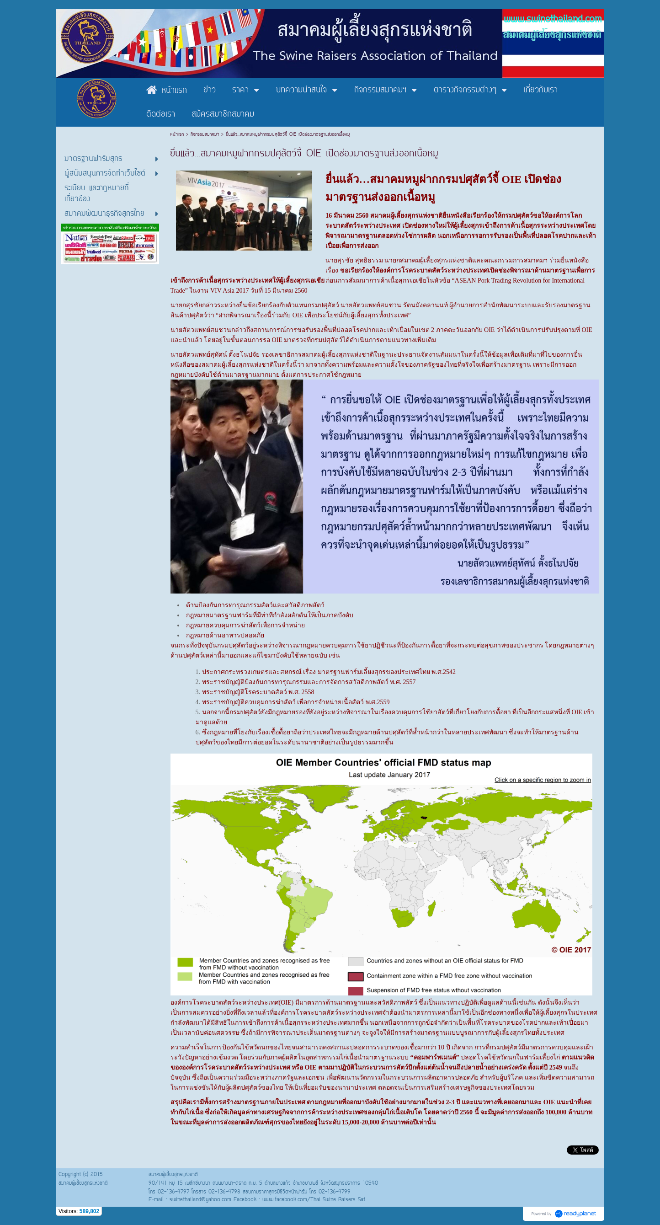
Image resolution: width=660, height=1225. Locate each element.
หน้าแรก (178, 134)
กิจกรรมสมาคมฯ (205, 134)
